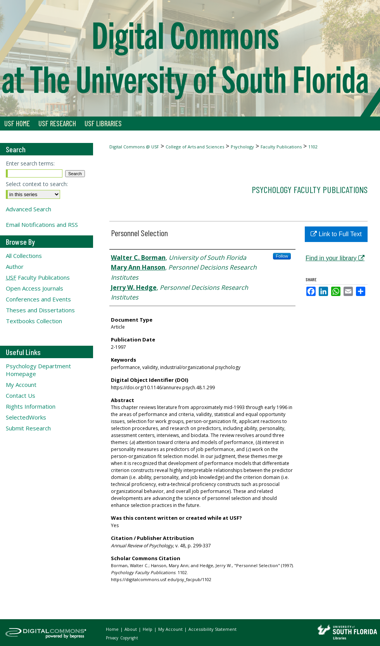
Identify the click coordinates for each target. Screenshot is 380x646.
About (131, 629)
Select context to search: (37, 184)
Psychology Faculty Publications (310, 189)
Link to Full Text (336, 234)
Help (148, 629)
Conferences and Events (38, 299)
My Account (21, 384)
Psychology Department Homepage (38, 370)
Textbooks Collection (34, 321)
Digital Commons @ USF (134, 147)
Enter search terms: (30, 163)
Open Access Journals (34, 288)
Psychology (242, 147)
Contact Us (20, 395)
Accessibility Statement (212, 629)
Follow (282, 256)
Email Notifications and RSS (42, 224)
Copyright (129, 638)
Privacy (112, 638)
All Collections (24, 255)
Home (113, 629)
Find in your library (335, 258)
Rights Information (30, 406)
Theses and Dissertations (40, 310)
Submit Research (28, 428)
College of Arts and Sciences (195, 147)
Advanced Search (28, 209)
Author (15, 266)
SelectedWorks (26, 417)
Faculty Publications (281, 147)
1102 (313, 147)
